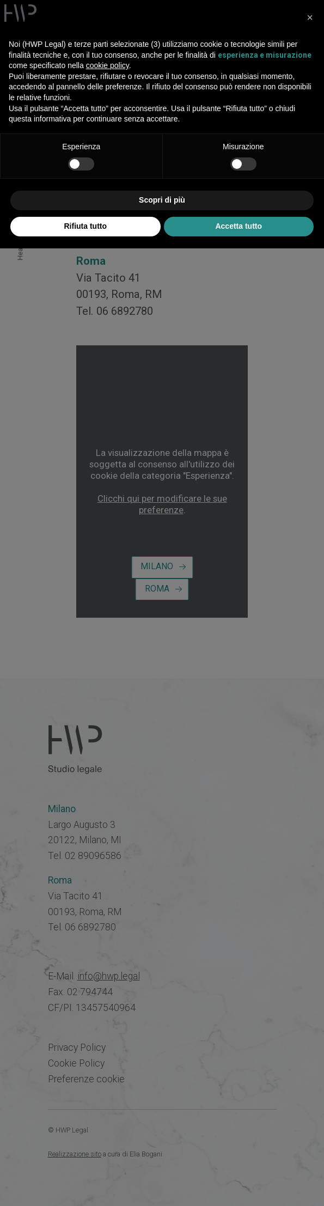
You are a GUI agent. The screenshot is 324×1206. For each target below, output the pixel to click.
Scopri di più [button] (162, 200)
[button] (310, 17)
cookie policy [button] (107, 65)
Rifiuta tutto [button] (85, 226)
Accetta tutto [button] (238, 226)
